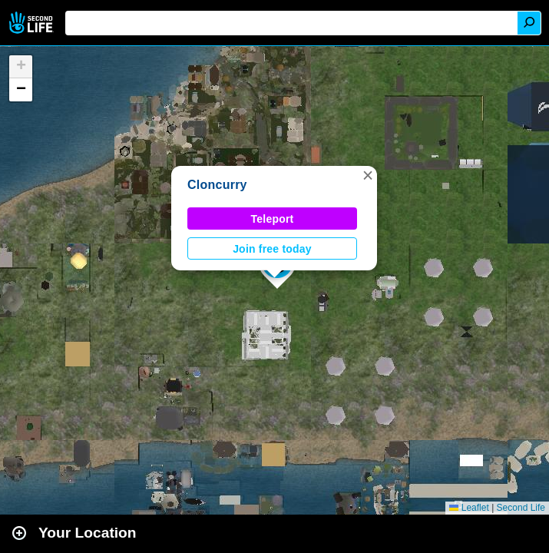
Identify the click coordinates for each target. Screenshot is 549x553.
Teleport (272, 219)
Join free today (272, 249)
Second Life (33, 23)
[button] (368, 175)
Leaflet (468, 507)
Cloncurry (217, 184)
